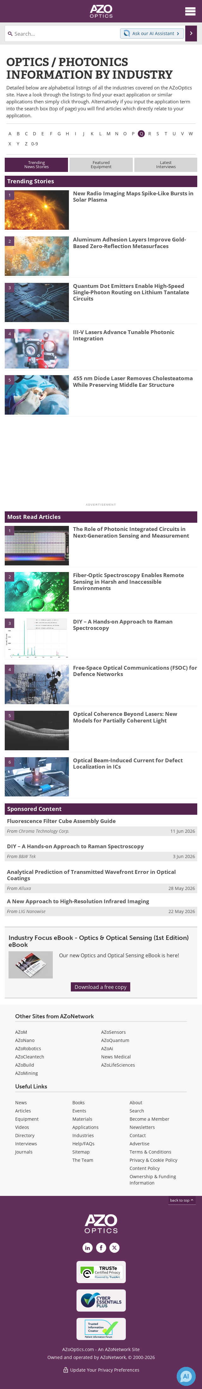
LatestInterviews (166, 164)
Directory (24, 1135)
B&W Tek (27, 856)
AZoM (21, 1032)
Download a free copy (100, 987)
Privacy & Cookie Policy (153, 1160)
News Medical (116, 1057)
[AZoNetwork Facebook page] (101, 1248)
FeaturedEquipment (101, 164)
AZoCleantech (29, 1057)
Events (79, 1111)
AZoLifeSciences (118, 1065)
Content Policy (145, 1168)
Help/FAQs (83, 1144)
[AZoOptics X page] (114, 1248)
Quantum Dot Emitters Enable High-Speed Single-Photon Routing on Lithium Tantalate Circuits (131, 292)
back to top (182, 1200)
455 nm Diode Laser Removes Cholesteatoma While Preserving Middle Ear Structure (133, 381)
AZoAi (107, 1048)
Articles (23, 1111)
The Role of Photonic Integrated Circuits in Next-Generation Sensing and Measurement (131, 532)
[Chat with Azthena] (186, 1376)
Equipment (27, 1119)
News (21, 1103)
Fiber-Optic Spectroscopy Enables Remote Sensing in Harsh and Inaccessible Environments (128, 581)
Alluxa (25, 888)
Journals (24, 1152)
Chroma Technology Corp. (44, 831)
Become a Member (149, 1119)
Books (78, 1103)
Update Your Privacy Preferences (101, 1370)
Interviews (26, 1144)
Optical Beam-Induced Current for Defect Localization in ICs (128, 763)
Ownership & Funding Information (153, 1179)
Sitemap (81, 1152)
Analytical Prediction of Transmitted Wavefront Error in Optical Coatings (91, 875)
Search (137, 1111)
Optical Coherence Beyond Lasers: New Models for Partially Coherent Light (125, 717)
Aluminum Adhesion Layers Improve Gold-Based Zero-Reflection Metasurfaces (129, 242)
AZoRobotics (28, 1048)
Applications (85, 1127)
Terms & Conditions (150, 1152)
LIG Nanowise (32, 911)
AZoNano (24, 1040)
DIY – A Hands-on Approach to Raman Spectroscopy (123, 624)
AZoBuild (24, 1065)
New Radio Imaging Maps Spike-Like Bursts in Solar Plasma (133, 196)
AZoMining (26, 1073)
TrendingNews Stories (36, 164)
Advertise (140, 1144)
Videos (22, 1127)
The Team (82, 1160)
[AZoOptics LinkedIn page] (88, 1248)
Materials (82, 1119)
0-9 (34, 144)
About (136, 1103)
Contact (138, 1135)
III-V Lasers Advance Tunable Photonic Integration (123, 335)
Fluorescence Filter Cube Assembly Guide (61, 821)
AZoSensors (113, 1032)
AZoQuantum (115, 1040)
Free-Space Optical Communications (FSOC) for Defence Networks (135, 671)
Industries (83, 1135)
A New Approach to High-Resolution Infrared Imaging (78, 901)
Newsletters (142, 1127)
